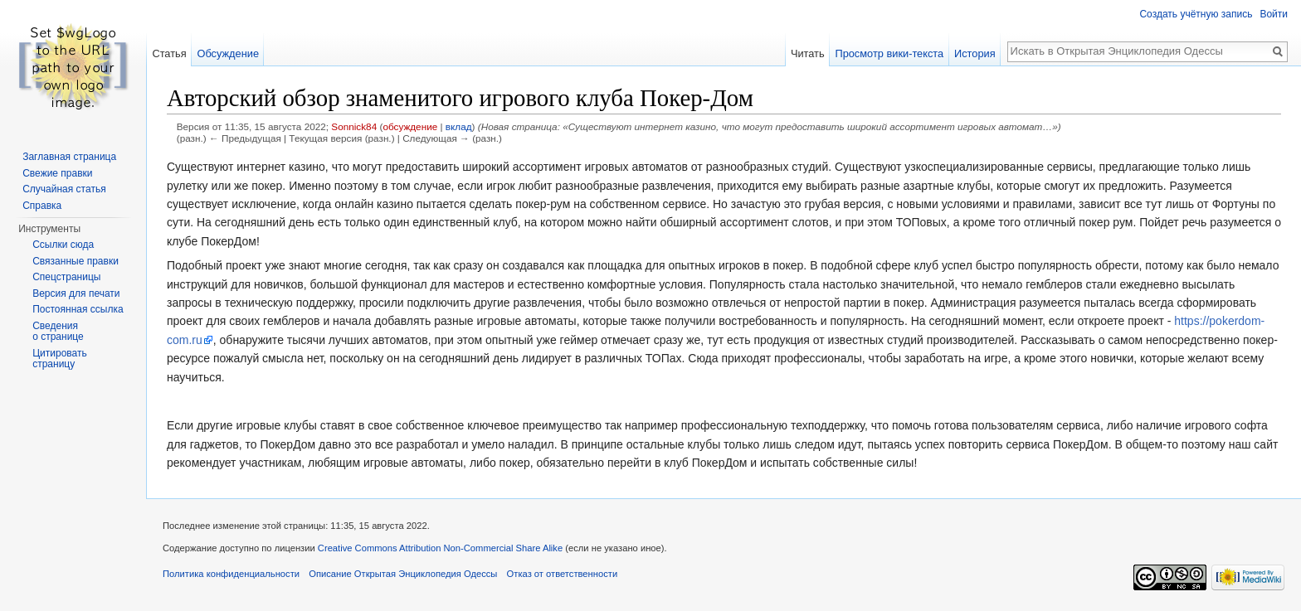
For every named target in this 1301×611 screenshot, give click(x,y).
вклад (459, 126)
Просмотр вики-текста (889, 53)
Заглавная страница (69, 156)
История (975, 53)
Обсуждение (228, 53)
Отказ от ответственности (562, 574)
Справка (41, 205)
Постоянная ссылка (77, 309)
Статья (169, 53)
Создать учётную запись (1195, 14)
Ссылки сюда (63, 244)
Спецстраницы (66, 277)
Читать (808, 53)
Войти (1274, 14)
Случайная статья (63, 189)
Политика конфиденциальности (231, 574)
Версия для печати (75, 293)
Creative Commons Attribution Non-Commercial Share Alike (440, 548)
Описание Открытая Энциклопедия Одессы (403, 574)
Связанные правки (75, 261)
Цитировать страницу (59, 359)
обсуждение (410, 126)
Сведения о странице (58, 331)
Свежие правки (57, 173)
